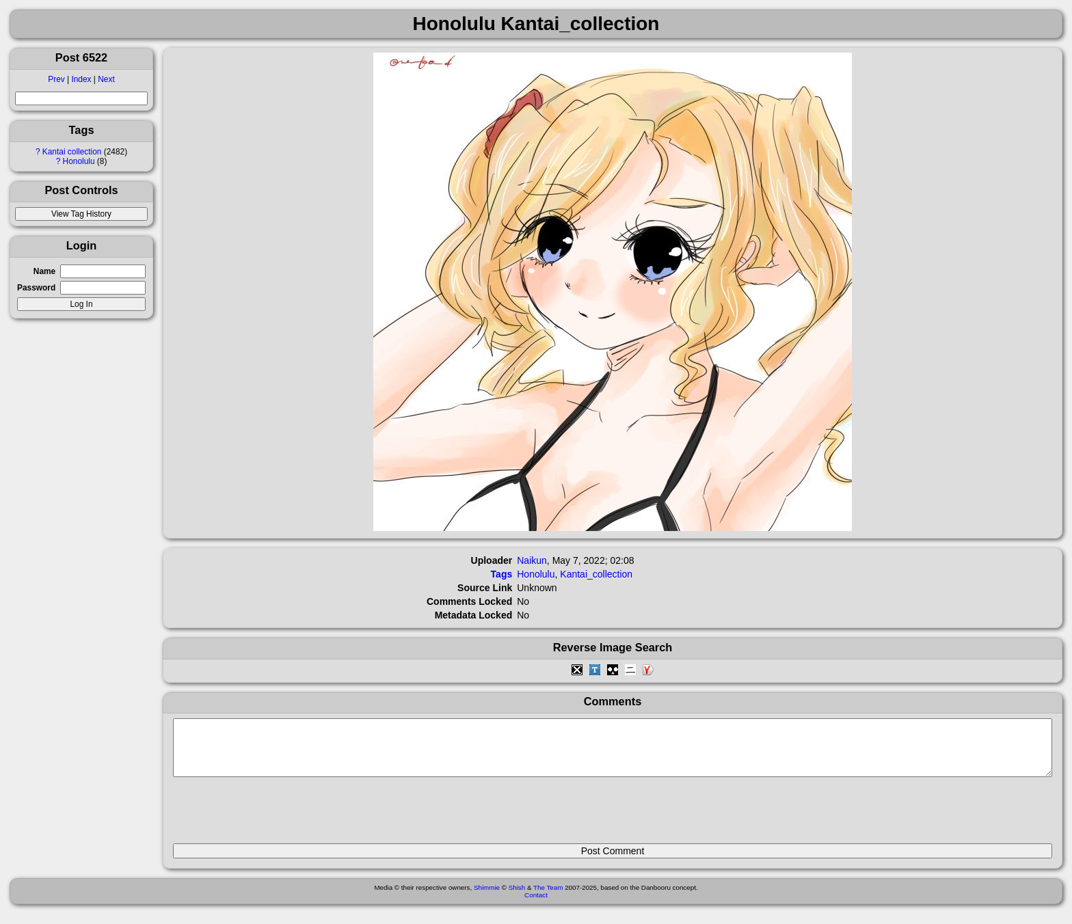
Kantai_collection (596, 574)
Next (106, 79)
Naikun (532, 560)
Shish (517, 897)
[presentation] (277, 816)
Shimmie (487, 897)
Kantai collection (72, 152)
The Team (548, 897)
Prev (56, 79)
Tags (502, 574)
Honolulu (79, 161)
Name (44, 271)
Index (81, 79)
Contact (536, 905)
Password (36, 288)
